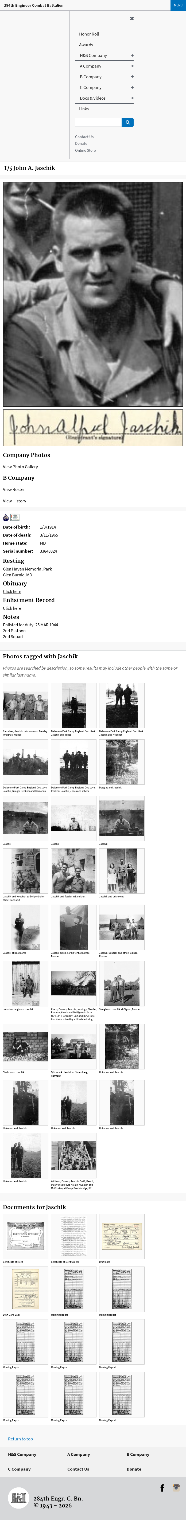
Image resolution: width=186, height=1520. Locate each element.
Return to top (20, 1439)
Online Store (85, 150)
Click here (12, 591)
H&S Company (22, 1454)
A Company (78, 1454)
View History (14, 501)
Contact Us (84, 136)
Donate (81, 143)
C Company (19, 1469)
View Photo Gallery (20, 467)
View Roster (14, 489)
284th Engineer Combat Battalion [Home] (34, 5)
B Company (138, 1454)
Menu (178, 5)
